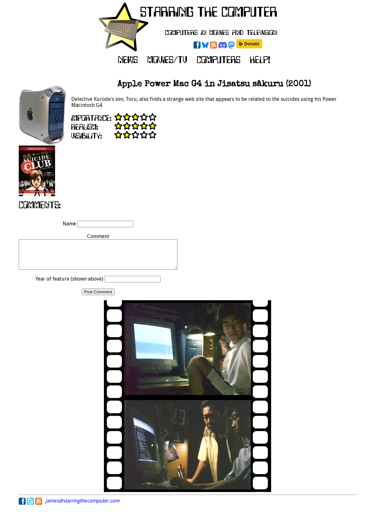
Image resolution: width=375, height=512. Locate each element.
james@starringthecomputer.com (82, 506)
